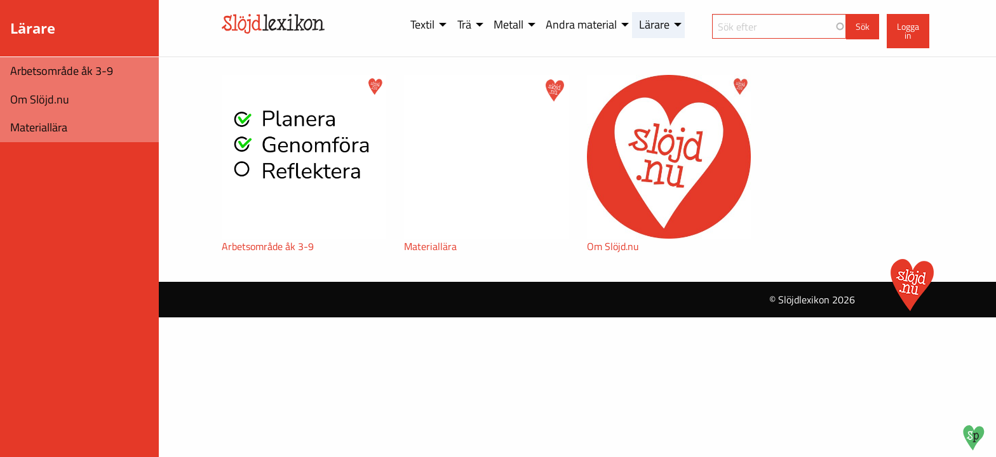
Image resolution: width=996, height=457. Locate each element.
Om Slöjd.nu (39, 99)
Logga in (908, 31)
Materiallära (38, 127)
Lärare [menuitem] (654, 24)
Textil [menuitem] (422, 24)
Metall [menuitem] (508, 24)
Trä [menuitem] (464, 24)
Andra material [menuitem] (581, 24)
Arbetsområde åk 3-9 (61, 70)
